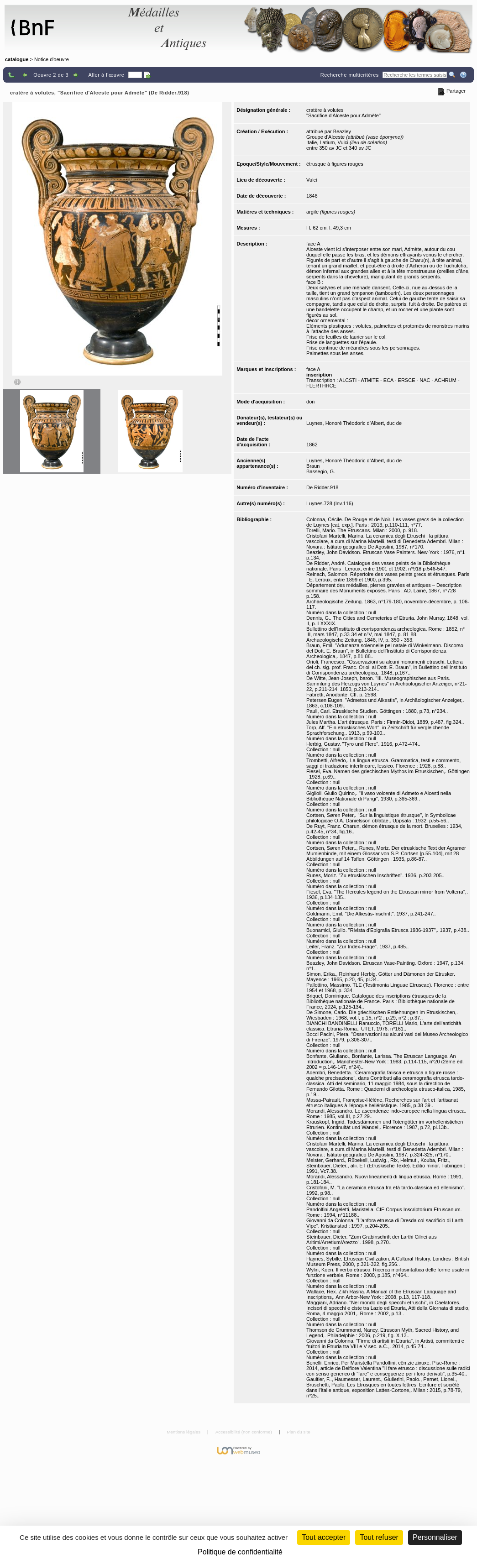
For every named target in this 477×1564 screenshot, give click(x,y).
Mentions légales (184, 1431)
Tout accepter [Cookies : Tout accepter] (324, 1537)
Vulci (311, 180)
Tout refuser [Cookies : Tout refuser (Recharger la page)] (379, 1537)
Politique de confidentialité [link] (240, 1552)
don (310, 401)
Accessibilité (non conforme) (244, 1431)
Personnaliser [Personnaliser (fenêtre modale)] (435, 1537)
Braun (313, 466)
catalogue (16, 59)
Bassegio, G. (320, 471)
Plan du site (298, 1431)
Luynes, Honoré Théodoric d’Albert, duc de (354, 423)
